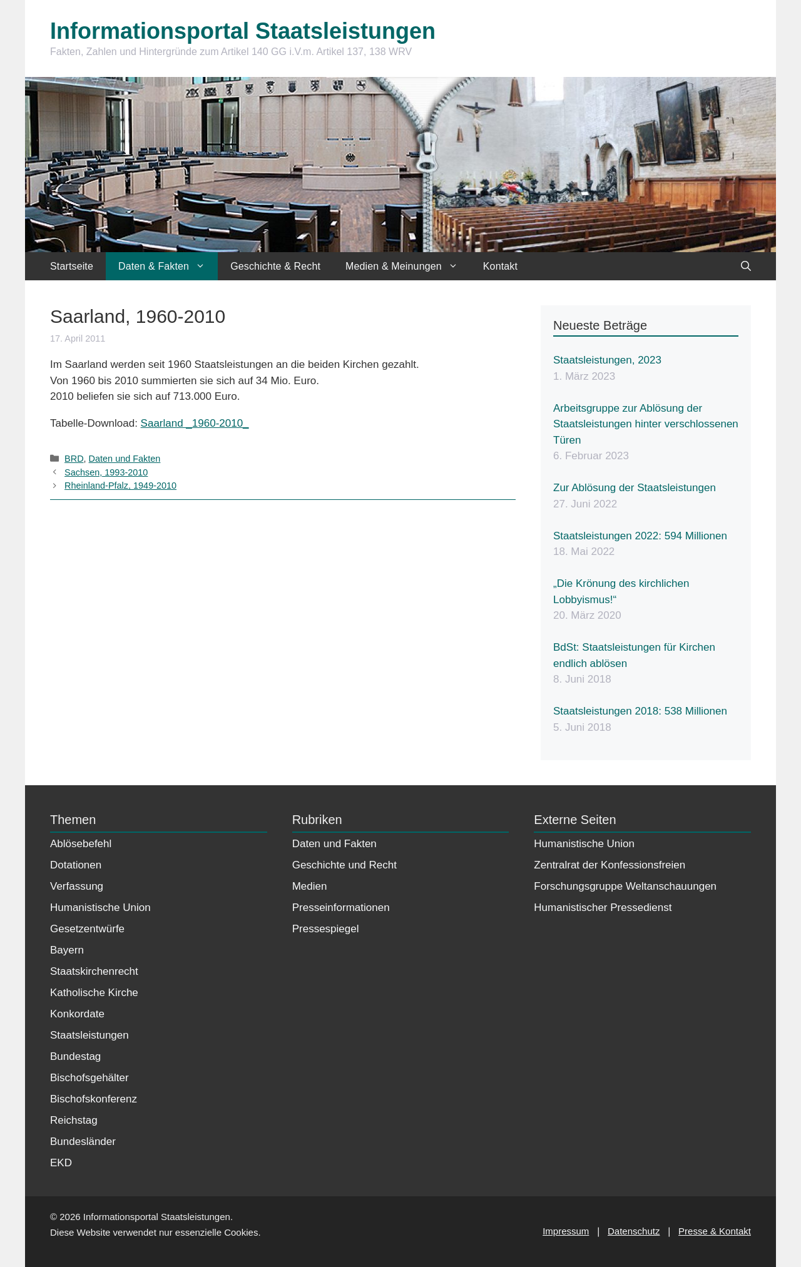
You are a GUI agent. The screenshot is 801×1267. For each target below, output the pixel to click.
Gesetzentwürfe (87, 929)
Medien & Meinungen (408, 266)
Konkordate (77, 1014)
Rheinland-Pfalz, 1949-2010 (120, 486)
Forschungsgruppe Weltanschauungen (625, 886)
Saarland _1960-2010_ (195, 423)
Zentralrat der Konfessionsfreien (609, 865)
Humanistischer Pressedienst (602, 907)
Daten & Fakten (168, 266)
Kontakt (500, 266)
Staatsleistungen (89, 1035)
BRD (73, 459)
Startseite (71, 266)
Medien (309, 886)
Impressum (566, 1231)
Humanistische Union (100, 907)
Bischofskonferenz (93, 1099)
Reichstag (74, 1120)
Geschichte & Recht (275, 266)
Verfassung (76, 886)
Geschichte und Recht (344, 865)
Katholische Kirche (94, 993)
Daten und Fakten (125, 459)
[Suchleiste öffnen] (745, 266)
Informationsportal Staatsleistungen (243, 31)
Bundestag (75, 1056)
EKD (61, 1163)
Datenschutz (634, 1231)
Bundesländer (83, 1141)
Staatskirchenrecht (94, 971)
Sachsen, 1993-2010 (106, 472)
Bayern (67, 950)
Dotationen (75, 865)
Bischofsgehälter (89, 1078)
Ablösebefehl (80, 844)
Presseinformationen (341, 907)
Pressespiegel (325, 929)
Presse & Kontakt (714, 1231)
